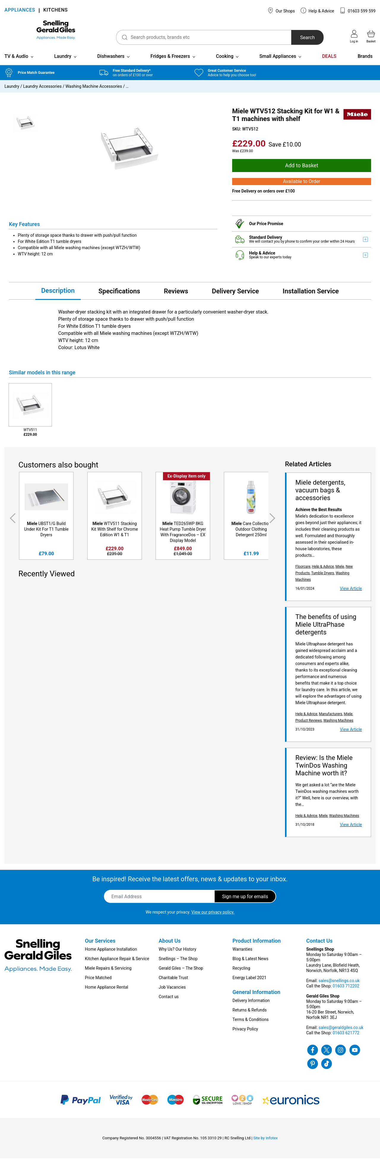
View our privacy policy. (213, 919)
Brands (365, 64)
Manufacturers (330, 722)
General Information (256, 1000)
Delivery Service (235, 299)
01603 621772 (345, 1040)
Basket (371, 36)
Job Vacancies (172, 994)
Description (58, 298)
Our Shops (281, 10)
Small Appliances (277, 64)
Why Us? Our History (178, 957)
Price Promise (270, 231)
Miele (339, 574)
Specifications (119, 299)
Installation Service (311, 299)
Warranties (242, 957)
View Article (351, 596)
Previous (12, 526)
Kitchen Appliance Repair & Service (117, 966)
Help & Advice (317, 10)
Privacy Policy (245, 1036)
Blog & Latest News (250, 966)
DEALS (329, 64)
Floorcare (302, 574)
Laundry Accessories (42, 94)
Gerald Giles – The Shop (181, 975)
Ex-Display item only (186, 483)
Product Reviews (308, 728)
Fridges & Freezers (170, 64)
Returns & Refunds (249, 1017)
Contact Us (319, 948)
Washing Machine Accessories (93, 94)
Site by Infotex (265, 1145)
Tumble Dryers (322, 581)
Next (273, 526)
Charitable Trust (173, 985)
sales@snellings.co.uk (339, 988)
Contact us (169, 1004)
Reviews (176, 299)
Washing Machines (338, 728)
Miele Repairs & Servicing (108, 975)
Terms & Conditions (250, 1027)
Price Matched (98, 985)
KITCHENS (55, 10)
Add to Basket (301, 173)
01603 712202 (345, 993)
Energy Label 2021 (249, 985)
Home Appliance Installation (111, 957)
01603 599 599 (358, 10)
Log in (354, 36)
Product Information (256, 948)
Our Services (100, 948)
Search (298, 37)
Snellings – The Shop (178, 966)
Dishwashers (111, 64)
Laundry (62, 64)
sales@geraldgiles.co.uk (341, 1035)
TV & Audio (16, 64)
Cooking (224, 64)
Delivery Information (251, 1008)
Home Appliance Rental (106, 994)
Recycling (241, 975)
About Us (170, 948)
